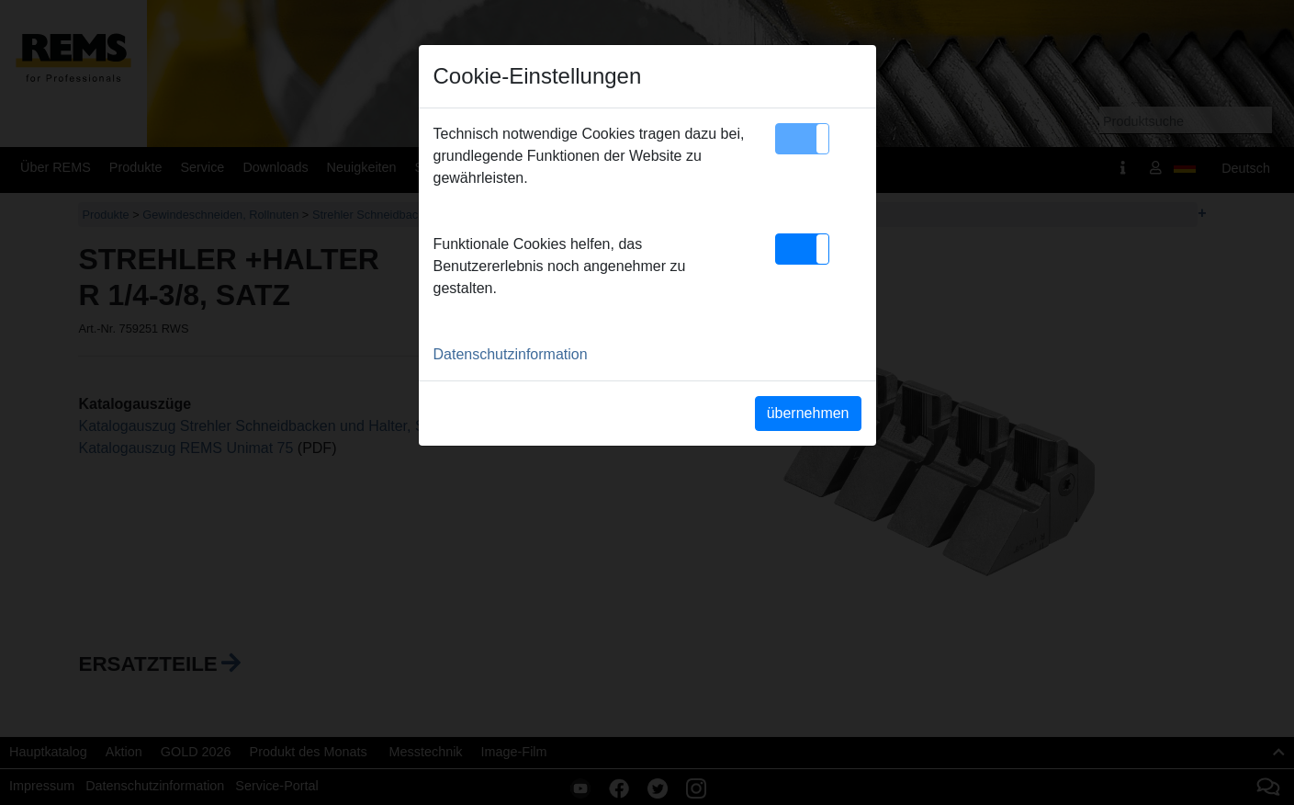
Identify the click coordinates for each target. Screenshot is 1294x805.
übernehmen (808, 413)
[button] (802, 138)
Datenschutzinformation (510, 354)
